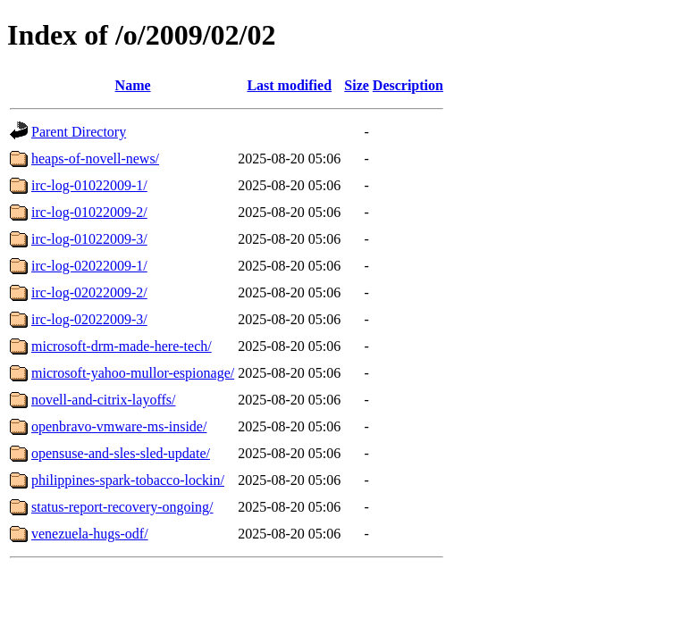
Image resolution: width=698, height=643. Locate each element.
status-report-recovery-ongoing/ (122, 506)
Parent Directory (78, 131)
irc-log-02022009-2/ (89, 292)
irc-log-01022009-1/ (89, 185)
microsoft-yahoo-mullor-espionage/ (132, 372)
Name (133, 85)
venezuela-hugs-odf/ (89, 533)
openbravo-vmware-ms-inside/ (118, 426)
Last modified (289, 85)
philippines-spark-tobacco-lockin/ (127, 480)
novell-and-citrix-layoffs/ (103, 399)
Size (356, 85)
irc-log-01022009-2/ (89, 212)
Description (408, 85)
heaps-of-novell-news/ (95, 158)
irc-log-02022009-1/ (89, 265)
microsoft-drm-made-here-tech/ (121, 346)
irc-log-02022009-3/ (89, 319)
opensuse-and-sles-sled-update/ (120, 453)
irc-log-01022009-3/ (89, 238)
